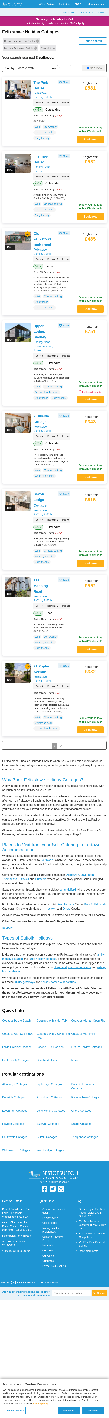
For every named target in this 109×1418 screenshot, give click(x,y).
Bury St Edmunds (95, 904)
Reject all (93, 1410)
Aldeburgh (72, 874)
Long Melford (67, 889)
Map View (96, 68)
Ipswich (51, 908)
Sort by (9, 68)
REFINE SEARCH (93, 40)
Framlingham (65, 904)
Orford (66, 908)
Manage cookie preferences (51, 1230)
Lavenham (87, 874)
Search (101, 1293)
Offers (101, 12)
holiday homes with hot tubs (58, 982)
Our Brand (48, 1260)
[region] (54, 1398)
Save (65, 82)
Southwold (47, 860)
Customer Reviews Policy (53, 1238)
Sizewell (24, 879)
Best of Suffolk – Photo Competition (92, 1235)
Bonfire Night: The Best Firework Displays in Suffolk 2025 (92, 1213)
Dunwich (40, 879)
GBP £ (79, 4)
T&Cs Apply (77, 23)
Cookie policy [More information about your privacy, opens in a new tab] (40, 1403)
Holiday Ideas (86, 12)
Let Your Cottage (46, 4)
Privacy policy (50, 1217)
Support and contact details (53, 1211)
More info (47, 1245)
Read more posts (88, 1251)
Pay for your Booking (54, 1266)
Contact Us (64, 4)
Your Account (96, 4)
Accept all (68, 1410)
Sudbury (7, 927)
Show (52, 68)
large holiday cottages (42, 958)
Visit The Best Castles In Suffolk (92, 1244)
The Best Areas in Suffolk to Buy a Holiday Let (92, 1225)
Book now (90, 139)
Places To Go (69, 12)
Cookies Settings (14, 1410)
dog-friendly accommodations (72, 967)
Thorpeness (9, 879)
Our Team (47, 1250)
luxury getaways (25, 982)
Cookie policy (49, 1222)
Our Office (48, 1255)
